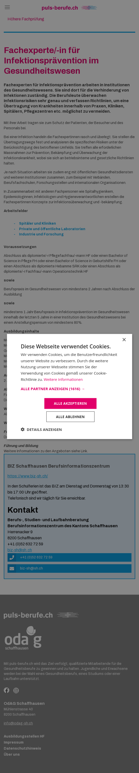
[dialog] (69, 386)
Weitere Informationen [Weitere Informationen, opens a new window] (64, 378)
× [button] (124, 339)
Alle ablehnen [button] (70, 416)
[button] (69, 388)
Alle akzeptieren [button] (70, 403)
